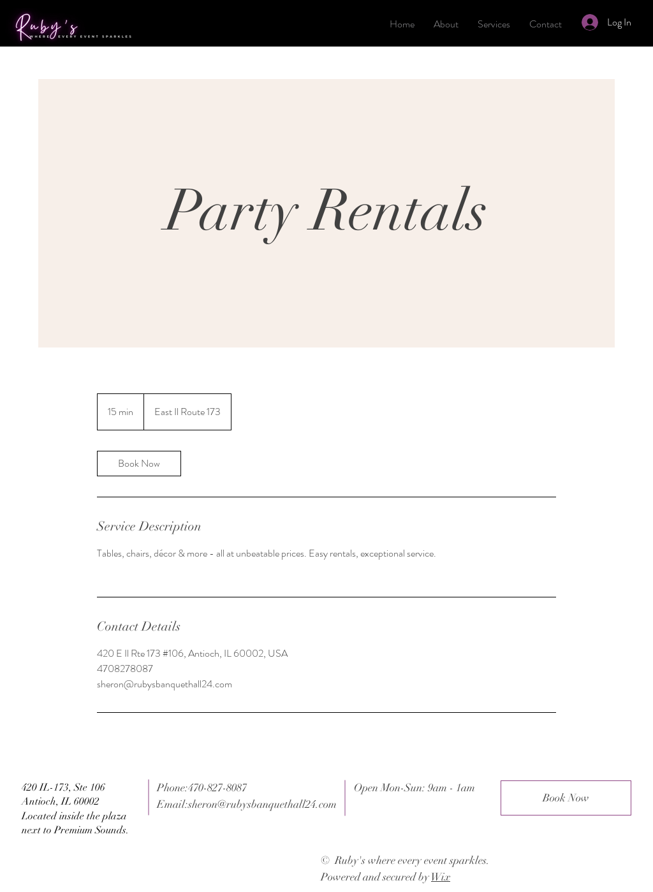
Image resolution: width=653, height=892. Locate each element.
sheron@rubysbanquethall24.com (262, 804)
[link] (139, 463)
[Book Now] (566, 797)
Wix (440, 877)
